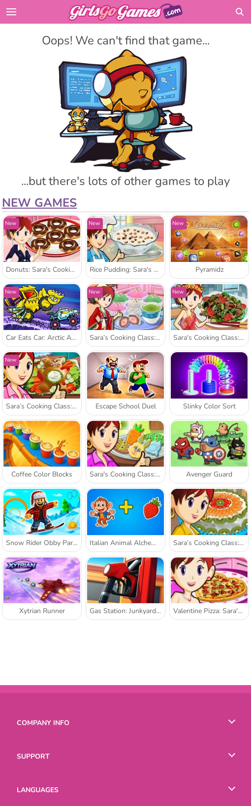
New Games (39, 203)
